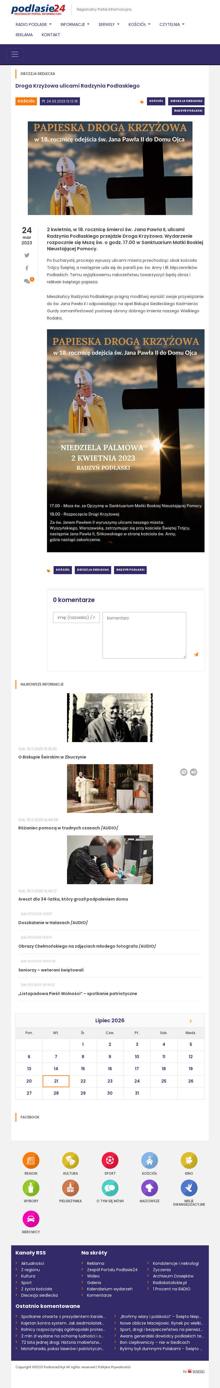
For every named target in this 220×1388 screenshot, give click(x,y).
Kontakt (51, 35)
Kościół (26, 101)
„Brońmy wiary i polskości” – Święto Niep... (160, 1316)
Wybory (31, 1191)
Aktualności (32, 1263)
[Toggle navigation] (15, 54)
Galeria (94, 1283)
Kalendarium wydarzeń (110, 1289)
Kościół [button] (138, 24)
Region (31, 1163)
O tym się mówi (110, 1191)
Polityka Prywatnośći (114, 1367)
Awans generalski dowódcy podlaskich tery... (162, 1336)
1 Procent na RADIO (171, 1289)
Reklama (24, 35)
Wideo (93, 1276)
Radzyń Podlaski (188, 111)
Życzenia (162, 1270)
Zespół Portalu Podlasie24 (112, 1270)
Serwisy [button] (107, 24)
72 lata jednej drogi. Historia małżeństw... (61, 1342)
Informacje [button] (73, 24)
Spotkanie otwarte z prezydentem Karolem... (63, 1316)
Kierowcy (31, 1222)
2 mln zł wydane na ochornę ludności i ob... (63, 1336)
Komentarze (99, 1295)
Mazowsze (150, 1191)
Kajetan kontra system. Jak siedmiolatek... (62, 1323)
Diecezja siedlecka (186, 101)
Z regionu (30, 1270)
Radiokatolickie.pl (170, 1283)
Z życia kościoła (36, 1289)
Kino (189, 1163)
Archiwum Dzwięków (173, 1276)
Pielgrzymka (70, 1191)
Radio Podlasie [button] (32, 24)
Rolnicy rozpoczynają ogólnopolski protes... (63, 1329)
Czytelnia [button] (170, 24)
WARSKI (198, 1371)
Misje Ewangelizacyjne (189, 1193)
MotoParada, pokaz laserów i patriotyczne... (63, 1349)
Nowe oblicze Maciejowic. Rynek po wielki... (161, 1323)
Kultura (70, 1163)
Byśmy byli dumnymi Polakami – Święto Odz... (162, 1349)
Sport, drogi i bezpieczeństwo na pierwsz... (161, 1329)
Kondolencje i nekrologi (176, 1263)
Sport (110, 1163)
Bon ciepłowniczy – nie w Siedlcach (155, 1342)
